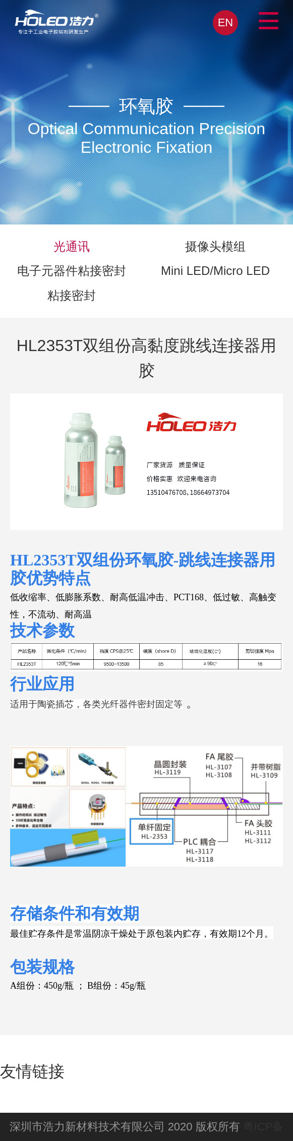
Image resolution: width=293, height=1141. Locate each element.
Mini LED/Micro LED (215, 270)
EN (225, 22)
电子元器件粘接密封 (71, 270)
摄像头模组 (215, 246)
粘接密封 (71, 295)
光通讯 (71, 246)
